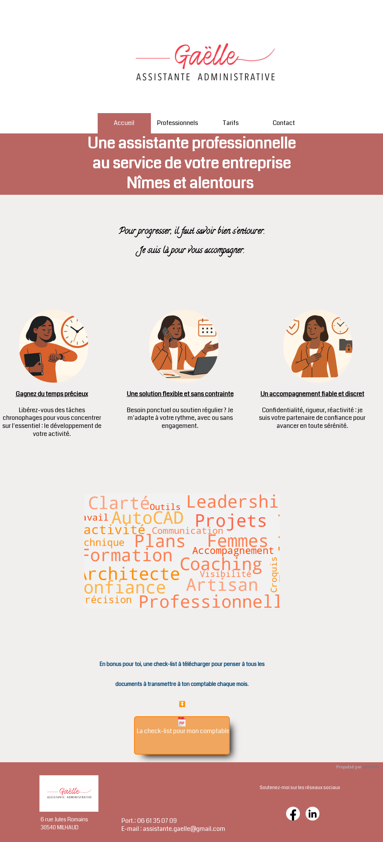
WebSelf (371, 767)
